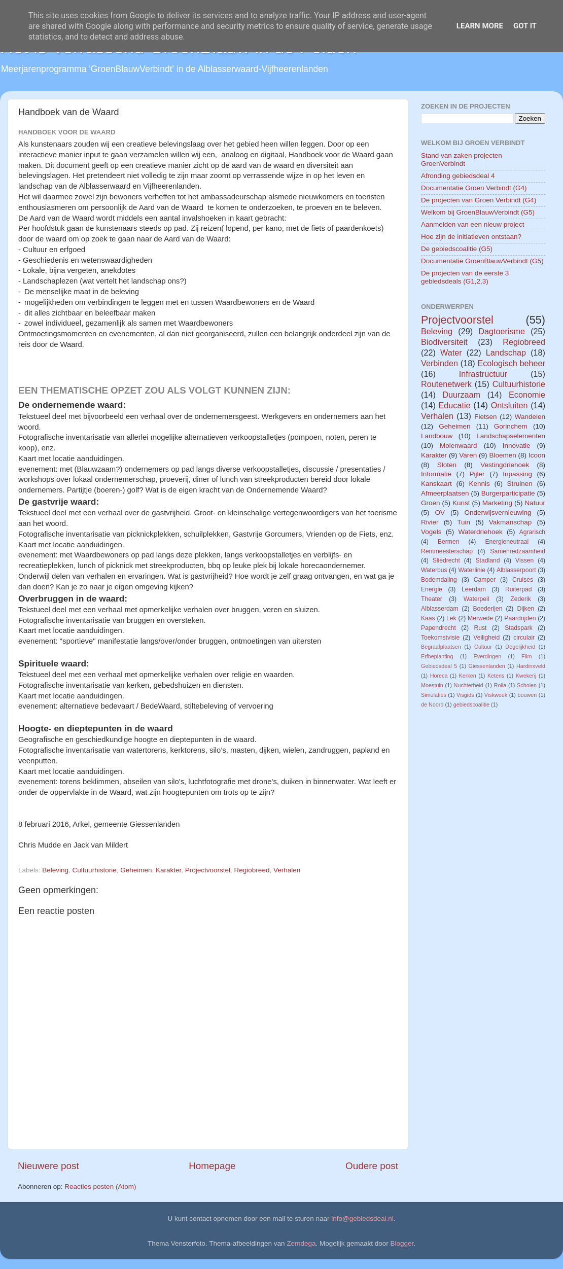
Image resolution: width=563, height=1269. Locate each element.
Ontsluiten (509, 405)
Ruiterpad (518, 589)
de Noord (432, 704)
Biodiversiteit (444, 341)
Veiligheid (486, 637)
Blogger (402, 1243)
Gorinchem (510, 426)
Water (451, 352)
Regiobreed (252, 870)
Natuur (534, 503)
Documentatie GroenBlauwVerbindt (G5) (482, 261)
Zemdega (301, 1243)
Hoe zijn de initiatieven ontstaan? (471, 236)
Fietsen (485, 416)
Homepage (212, 1165)
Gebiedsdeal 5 (439, 666)
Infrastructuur (483, 373)
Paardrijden (520, 618)
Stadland (487, 560)
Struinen (520, 483)
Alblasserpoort (516, 570)
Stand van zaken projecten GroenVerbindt (461, 159)
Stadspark (519, 627)
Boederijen (487, 608)
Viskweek (495, 695)
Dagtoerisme (501, 331)
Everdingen (488, 656)
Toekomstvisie (440, 637)
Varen (468, 455)
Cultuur (483, 647)
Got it (525, 25)
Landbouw (436, 436)
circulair (524, 637)
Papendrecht (438, 627)
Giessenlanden (487, 666)
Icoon (537, 455)
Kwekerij (526, 676)
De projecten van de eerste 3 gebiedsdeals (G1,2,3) (465, 277)
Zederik (520, 599)
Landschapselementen (510, 436)
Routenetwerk (446, 384)
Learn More (479, 25)
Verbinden (439, 363)
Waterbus (434, 570)
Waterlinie (471, 570)
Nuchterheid (468, 685)
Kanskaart (436, 483)
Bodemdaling (439, 579)
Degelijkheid (520, 647)
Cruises (522, 579)
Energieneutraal (507, 541)
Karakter (168, 870)
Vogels (431, 532)
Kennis (479, 483)
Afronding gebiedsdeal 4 (458, 176)
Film (526, 656)
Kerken (467, 676)
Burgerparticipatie (508, 493)
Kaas (428, 618)
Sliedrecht (446, 560)
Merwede (480, 618)
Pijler (477, 474)
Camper (485, 579)
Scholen (527, 685)
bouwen (527, 695)
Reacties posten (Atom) (100, 1186)
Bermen (449, 541)
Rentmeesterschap (447, 551)
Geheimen (136, 870)
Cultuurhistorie (95, 870)
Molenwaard (458, 445)
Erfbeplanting (437, 656)
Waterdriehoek (480, 532)
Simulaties (433, 695)
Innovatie (517, 445)
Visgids (465, 695)
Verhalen (286, 870)
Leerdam (474, 589)
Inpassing (517, 474)
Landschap (506, 352)
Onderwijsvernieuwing (497, 512)
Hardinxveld (530, 666)
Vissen (524, 560)
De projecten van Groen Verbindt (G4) (478, 200)
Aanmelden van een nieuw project (472, 224)
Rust (480, 627)
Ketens (496, 676)
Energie (431, 589)
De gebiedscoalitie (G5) (456, 249)
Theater (431, 599)
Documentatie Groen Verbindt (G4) (474, 188)
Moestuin (432, 685)
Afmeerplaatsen (445, 493)
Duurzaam (461, 394)
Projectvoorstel (207, 870)
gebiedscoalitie (471, 704)
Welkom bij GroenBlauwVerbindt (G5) (478, 212)
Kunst (461, 503)
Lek (451, 618)
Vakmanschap (510, 522)
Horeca (439, 676)
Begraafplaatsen (441, 647)
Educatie (454, 405)
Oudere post (371, 1165)
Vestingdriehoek (504, 465)
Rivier (430, 522)
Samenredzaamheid (517, 551)
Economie (527, 394)
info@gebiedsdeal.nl (362, 1218)
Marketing (497, 503)
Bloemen (502, 455)
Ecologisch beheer (511, 363)
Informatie (436, 474)
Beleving (55, 870)
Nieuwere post (48, 1165)
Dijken (525, 608)
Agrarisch (532, 532)
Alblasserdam (440, 608)
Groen (430, 503)
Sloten (446, 465)
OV (440, 512)
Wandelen (530, 416)
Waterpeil (476, 599)
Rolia (500, 685)
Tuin (463, 522)
